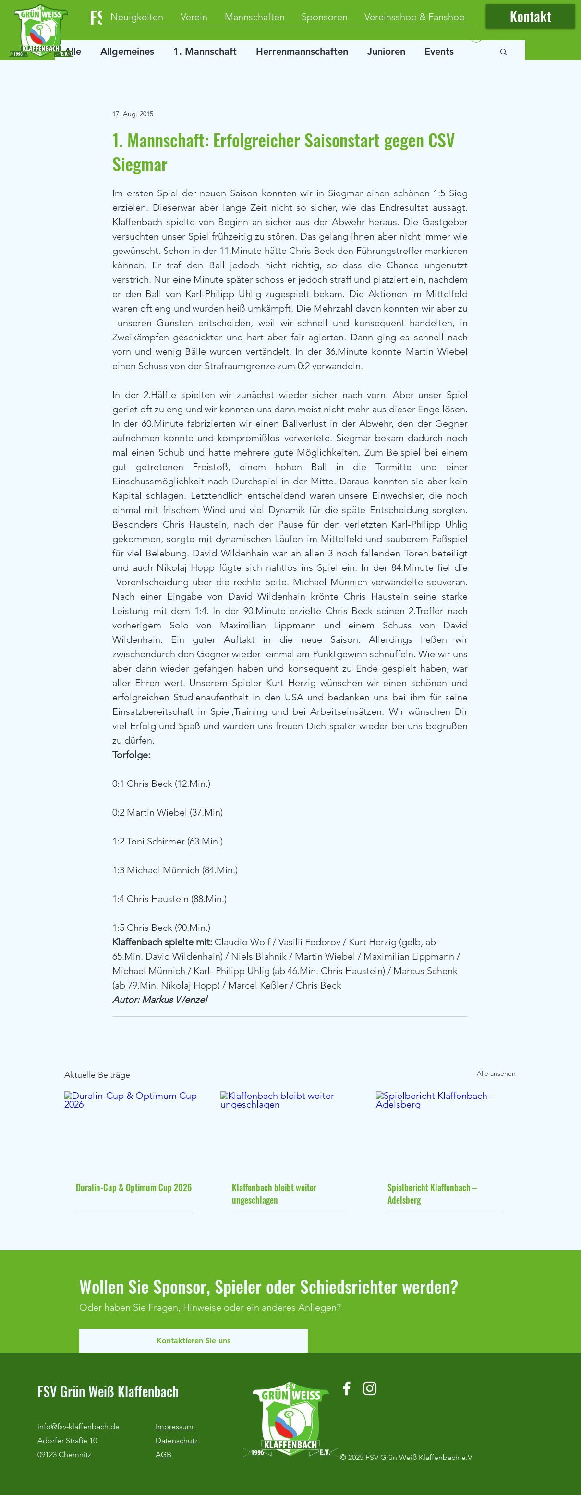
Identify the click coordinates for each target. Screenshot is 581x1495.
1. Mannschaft (205, 51)
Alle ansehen (496, 1073)
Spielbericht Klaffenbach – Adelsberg (432, 1193)
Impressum (175, 1426)
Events (439, 51)
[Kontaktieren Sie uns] (193, 1341)
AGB (163, 1454)
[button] (503, 51)
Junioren (386, 51)
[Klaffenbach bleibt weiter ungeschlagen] (290, 1130)
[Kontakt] (530, 16)
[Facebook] (347, 1388)
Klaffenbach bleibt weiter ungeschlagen (274, 1193)
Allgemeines (127, 51)
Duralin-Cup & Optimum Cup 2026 (134, 1187)
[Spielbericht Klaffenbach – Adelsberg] (446, 1130)
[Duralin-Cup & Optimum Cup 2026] (134, 1130)
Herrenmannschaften (302, 51)
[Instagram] (370, 1388)
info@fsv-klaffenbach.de (78, 1426)
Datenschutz (177, 1440)
